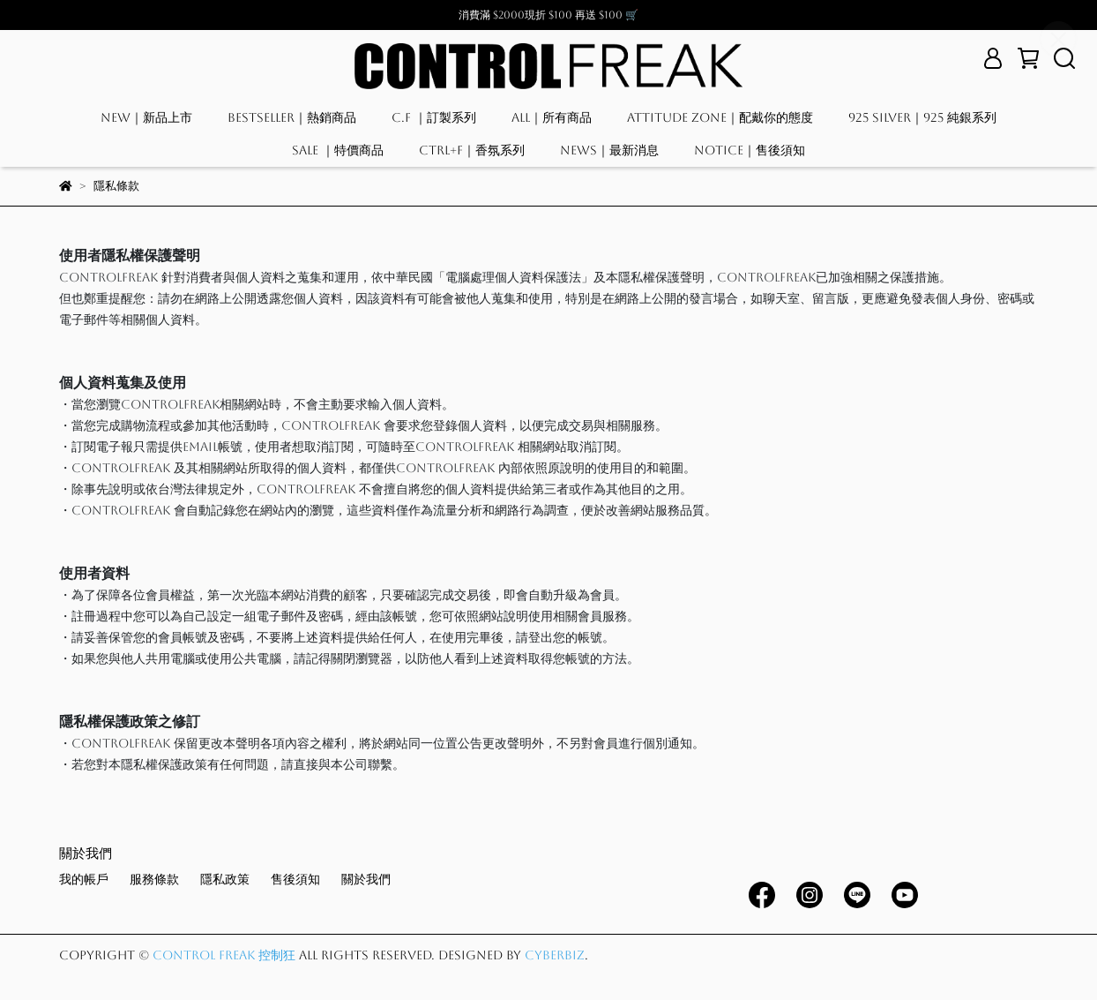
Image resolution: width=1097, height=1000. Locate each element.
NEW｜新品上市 (146, 117)
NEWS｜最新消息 (609, 150)
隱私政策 (225, 879)
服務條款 (154, 879)
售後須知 (295, 879)
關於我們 (366, 879)
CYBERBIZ (555, 955)
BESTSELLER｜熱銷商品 (292, 117)
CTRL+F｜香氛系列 (472, 150)
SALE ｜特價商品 (338, 150)
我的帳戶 (83, 879)
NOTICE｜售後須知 (749, 150)
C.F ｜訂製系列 (434, 117)
